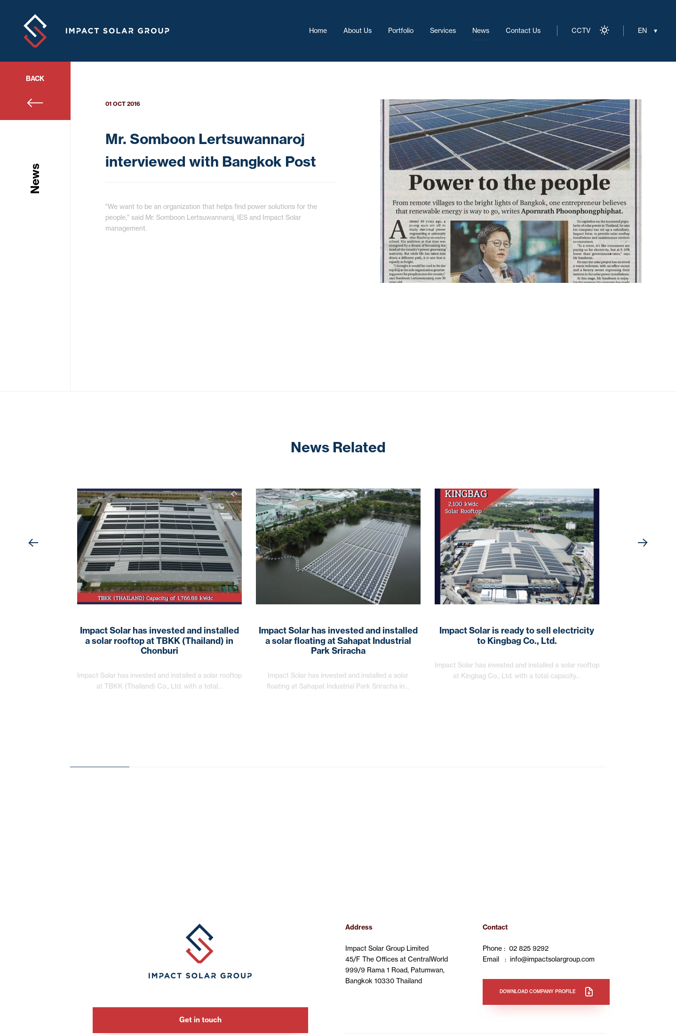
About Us (357, 30)
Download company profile (538, 991)
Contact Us (523, 30)
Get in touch (200, 1019)
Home (318, 30)
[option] (511, 191)
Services (443, 30)
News (480, 30)
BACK (35, 78)
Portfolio (401, 30)
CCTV (581, 30)
